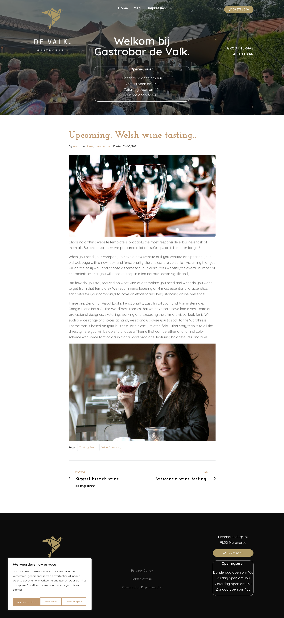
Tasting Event (87, 447)
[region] (50, 585)
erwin (76, 146)
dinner (89, 146)
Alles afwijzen (47, 602)
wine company (111, 447)
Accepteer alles (73, 602)
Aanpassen (23, 602)
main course (102, 146)
